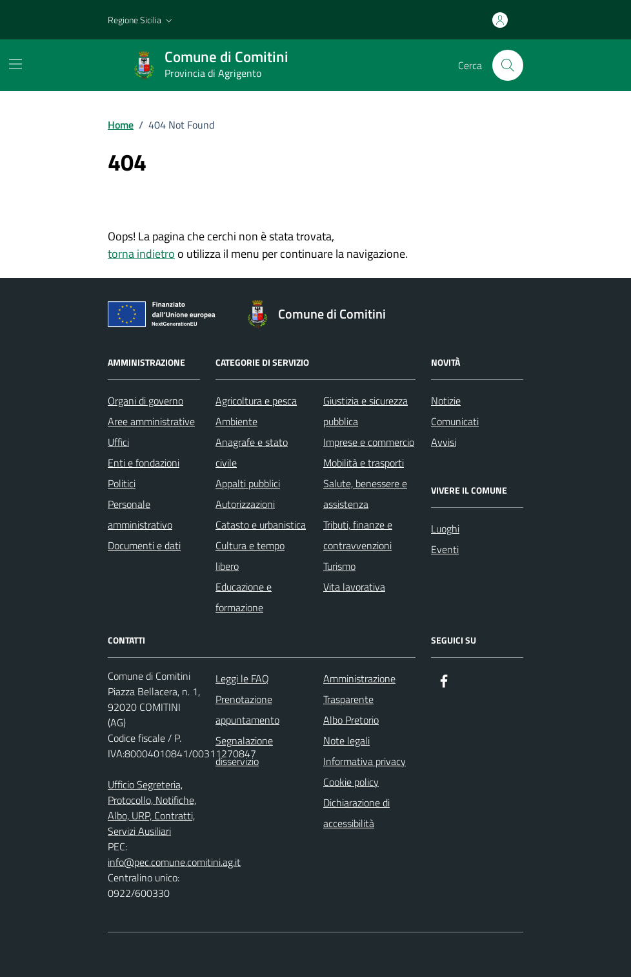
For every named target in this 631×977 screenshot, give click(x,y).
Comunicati (455, 421)
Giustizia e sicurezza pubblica (365, 411)
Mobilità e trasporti (363, 462)
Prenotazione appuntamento (247, 709)
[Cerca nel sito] (507, 65)
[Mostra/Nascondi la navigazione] (15, 64)
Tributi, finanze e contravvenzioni (357, 535)
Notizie (446, 400)
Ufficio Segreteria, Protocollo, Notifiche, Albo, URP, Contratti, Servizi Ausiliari (152, 808)
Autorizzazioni (245, 504)
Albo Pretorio (351, 720)
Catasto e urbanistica (260, 524)
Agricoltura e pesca (256, 400)
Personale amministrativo (140, 514)
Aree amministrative (151, 421)
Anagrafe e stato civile (251, 452)
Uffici (118, 442)
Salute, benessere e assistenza (365, 494)
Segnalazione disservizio (244, 751)
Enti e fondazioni (143, 462)
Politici (121, 483)
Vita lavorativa (354, 586)
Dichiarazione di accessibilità (356, 813)
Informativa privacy (364, 761)
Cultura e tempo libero (250, 556)
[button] (141, 20)
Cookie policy (351, 782)
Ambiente (236, 421)
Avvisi (443, 442)
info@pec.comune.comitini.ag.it (174, 862)
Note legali (346, 740)
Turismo (339, 566)
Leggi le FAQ (242, 678)
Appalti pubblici (247, 483)
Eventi (445, 549)
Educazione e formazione (243, 597)
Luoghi (445, 528)
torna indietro (141, 253)
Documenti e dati (144, 545)
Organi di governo (145, 400)
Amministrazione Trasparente (359, 689)
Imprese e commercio (368, 442)
